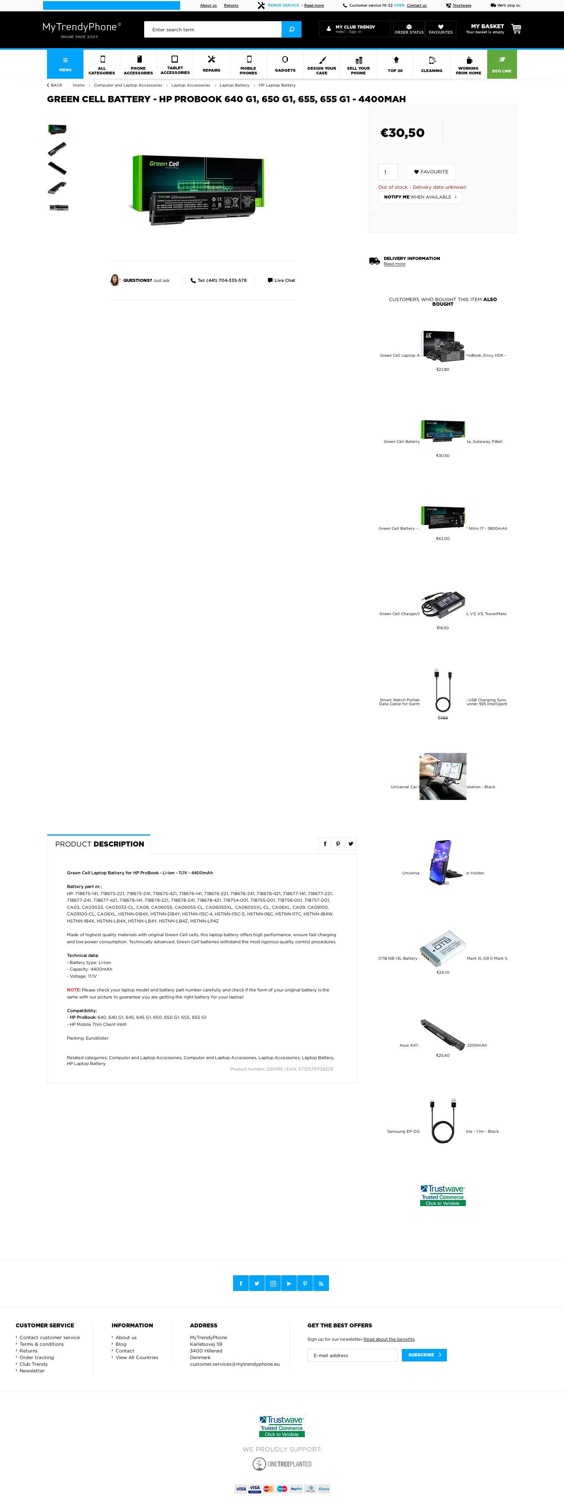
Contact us (417, 5)
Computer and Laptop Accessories (145, 1057)
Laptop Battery (317, 1057)
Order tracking (37, 1357)
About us (208, 5)
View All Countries (137, 1357)
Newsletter (32, 1370)
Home (79, 85)
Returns (231, 5)
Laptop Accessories (279, 1057)
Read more (314, 5)
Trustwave (458, 5)
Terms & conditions (42, 1344)
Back (56, 85)
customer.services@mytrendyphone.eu (235, 1364)
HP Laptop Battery (86, 1063)
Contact (125, 1350)
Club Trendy (34, 1364)
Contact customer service (50, 1337)
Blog (121, 1344)
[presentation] (223, 29)
